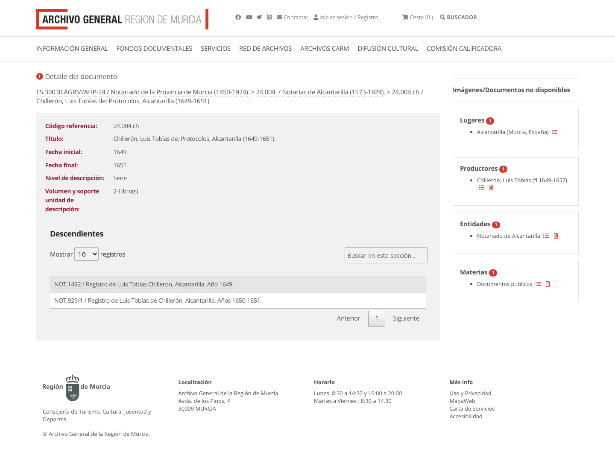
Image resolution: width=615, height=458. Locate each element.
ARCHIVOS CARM (324, 48)
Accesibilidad (466, 416)
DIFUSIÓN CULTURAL (387, 48)
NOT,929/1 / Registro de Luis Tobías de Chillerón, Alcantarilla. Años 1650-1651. (158, 301)
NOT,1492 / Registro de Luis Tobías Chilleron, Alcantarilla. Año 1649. (144, 284)
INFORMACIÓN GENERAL (72, 48)
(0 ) (417, 17)
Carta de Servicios (472, 408)
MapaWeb (462, 401)
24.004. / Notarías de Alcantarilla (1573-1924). (320, 92)
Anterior (348, 318)
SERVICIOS (216, 48)
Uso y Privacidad (471, 393)
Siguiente (406, 318)
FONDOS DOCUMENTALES (154, 48)
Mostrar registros (87, 254)
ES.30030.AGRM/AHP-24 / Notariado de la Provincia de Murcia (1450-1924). (142, 92)
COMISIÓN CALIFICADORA (464, 48)
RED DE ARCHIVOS (265, 48)
